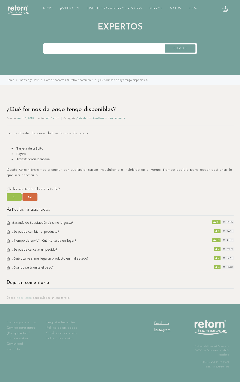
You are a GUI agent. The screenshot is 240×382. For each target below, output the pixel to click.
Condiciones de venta (61, 333)
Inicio (47, 8)
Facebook (161, 323)
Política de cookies (59, 338)
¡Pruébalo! (69, 8)
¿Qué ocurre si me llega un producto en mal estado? (50, 258)
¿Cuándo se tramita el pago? (33, 267)
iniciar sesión (24, 298)
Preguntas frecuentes (60, 322)
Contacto (13, 349)
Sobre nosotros (17, 338)
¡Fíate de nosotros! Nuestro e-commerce (100, 118)
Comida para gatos (21, 327)
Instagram (162, 330)
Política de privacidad (61, 327)
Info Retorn (52, 118)
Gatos (175, 8)
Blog (193, 8)
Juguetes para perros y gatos (114, 8)
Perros (155, 8)
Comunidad (15, 343)
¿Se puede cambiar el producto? (35, 231)
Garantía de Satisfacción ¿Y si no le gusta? (42, 222)
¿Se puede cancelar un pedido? (34, 249)
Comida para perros (21, 322)
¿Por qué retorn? (18, 333)
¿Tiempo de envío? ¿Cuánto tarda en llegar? (44, 240)
